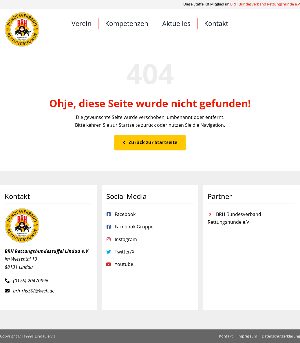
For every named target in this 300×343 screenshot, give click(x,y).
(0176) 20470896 (30, 280)
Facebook (125, 214)
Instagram (126, 239)
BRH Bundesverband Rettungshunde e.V (265, 4)
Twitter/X (124, 252)
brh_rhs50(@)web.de (33, 291)
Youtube (124, 264)
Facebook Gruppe (134, 226)
